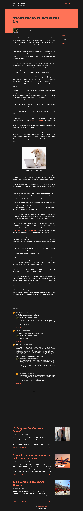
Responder (18, 327)
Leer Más (49, 447)
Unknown (18, 330)
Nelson (15, 230)
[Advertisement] (32, 409)
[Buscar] (65, 3)
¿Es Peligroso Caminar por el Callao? (28, 430)
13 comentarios (22, 447)
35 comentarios (22, 501)
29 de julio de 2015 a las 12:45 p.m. (29, 373)
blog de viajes (64, 41)
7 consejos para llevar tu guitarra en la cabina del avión (31, 456)
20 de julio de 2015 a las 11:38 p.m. (33, 335)
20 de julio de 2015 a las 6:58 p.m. (27, 330)
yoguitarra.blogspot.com (36, 120)
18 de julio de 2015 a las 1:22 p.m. (33, 317)
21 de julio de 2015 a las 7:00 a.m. (25, 344)
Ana (17, 312)
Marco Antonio (23, 317)
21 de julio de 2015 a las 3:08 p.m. (33, 358)
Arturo (19, 230)
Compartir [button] (64, 35)
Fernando (34, 230)
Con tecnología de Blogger (41, 506)
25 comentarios (22, 474)
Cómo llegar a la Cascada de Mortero (28, 483)
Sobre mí (63, 43)
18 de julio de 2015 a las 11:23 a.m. (25, 312)
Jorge (28, 230)
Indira (24, 230)
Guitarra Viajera (18, 3)
